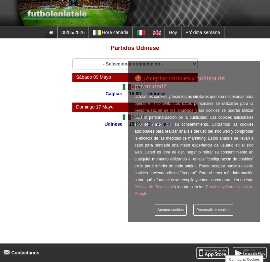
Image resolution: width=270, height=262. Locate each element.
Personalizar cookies (213, 210)
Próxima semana (202, 32)
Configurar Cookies (244, 259)
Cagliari (113, 93)
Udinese (113, 124)
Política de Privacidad (154, 187)
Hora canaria (110, 32)
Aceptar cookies (171, 210)
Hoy (173, 32)
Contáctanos (21, 252)
